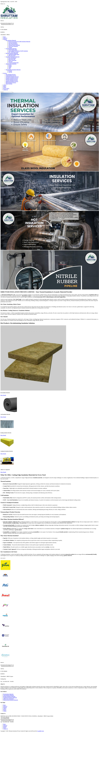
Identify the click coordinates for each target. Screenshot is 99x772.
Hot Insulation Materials (11, 40)
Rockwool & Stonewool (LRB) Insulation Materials (19, 41)
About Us (5, 38)
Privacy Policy (6, 88)
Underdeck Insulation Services (12, 76)
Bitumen (10, 70)
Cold (9, 68)
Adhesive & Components (11, 63)
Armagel (10, 47)
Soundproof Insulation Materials (12, 56)
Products (5, 39)
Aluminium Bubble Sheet (13, 54)
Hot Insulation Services (11, 74)
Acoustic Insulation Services (12, 80)
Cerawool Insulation (12, 42)
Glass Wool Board (12, 58)
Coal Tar (10, 72)
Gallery (4, 85)
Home (4, 36)
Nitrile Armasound (12, 60)
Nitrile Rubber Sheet (12, 49)
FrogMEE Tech (40, 731)
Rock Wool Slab (11, 59)
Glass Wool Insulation (13, 43)
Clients (4, 87)
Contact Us (5, 89)
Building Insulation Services (12, 79)
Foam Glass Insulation (13, 46)
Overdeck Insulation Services (12, 77)
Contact (4, 710)
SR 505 (10, 65)
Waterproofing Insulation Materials (13, 69)
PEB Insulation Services (11, 82)
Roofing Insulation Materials (12, 53)
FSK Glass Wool (11, 55)
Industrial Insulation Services (12, 81)
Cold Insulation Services (11, 75)
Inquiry (4, 86)
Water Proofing (9, 83)
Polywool (10, 61)
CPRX (9, 67)
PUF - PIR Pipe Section (13, 52)
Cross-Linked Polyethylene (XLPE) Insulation (18, 50)
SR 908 (10, 66)
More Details (3, 395)
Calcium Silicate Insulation (14, 45)
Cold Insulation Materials (11, 48)
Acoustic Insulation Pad (13, 62)
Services (5, 73)
